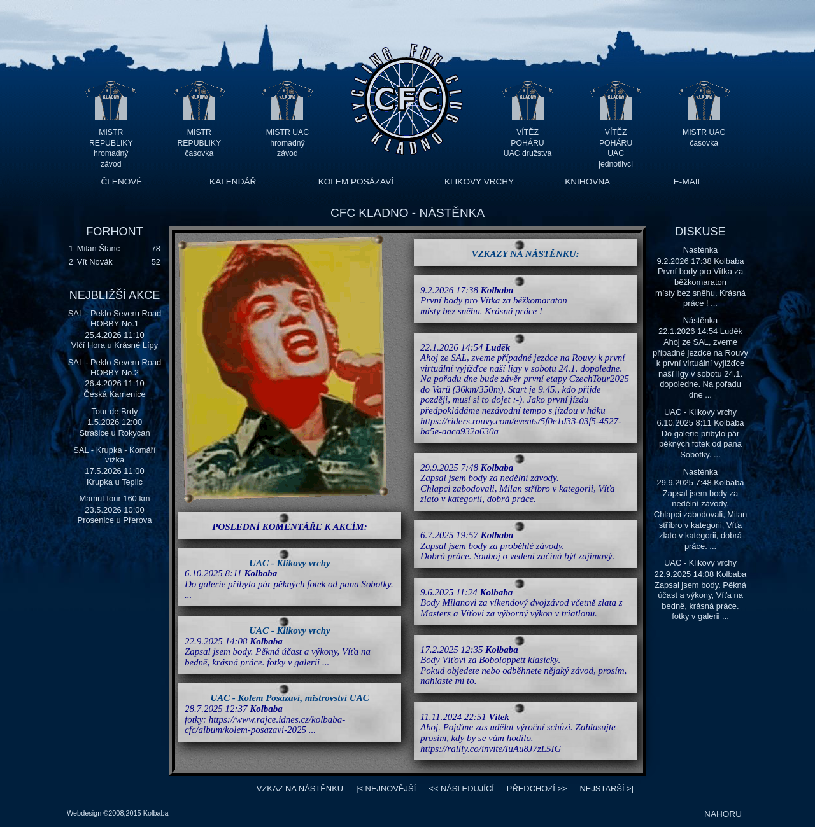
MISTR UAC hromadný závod (287, 143)
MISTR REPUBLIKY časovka (200, 143)
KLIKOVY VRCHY (479, 181)
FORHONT (114, 231)
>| (606, 788)
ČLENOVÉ (121, 181)
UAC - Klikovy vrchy (289, 563)
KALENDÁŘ (232, 181)
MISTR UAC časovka (704, 138)
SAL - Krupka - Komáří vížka (114, 455)
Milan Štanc (98, 248)
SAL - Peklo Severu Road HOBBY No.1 (115, 318)
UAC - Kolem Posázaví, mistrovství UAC (289, 698)
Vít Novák (95, 262)
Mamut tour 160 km (114, 498)
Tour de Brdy (114, 411)
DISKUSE (700, 231)
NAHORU (723, 814)
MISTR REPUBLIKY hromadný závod (111, 143)
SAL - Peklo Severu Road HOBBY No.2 (115, 367)
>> (537, 788)
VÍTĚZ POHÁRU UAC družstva (527, 143)
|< (386, 788)
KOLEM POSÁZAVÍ (355, 181)
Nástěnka (700, 249)
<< (461, 788)
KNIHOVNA (587, 181)
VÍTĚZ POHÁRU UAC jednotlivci (616, 143)
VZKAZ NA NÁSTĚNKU (300, 788)
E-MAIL (688, 181)
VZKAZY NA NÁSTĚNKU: (525, 254)
